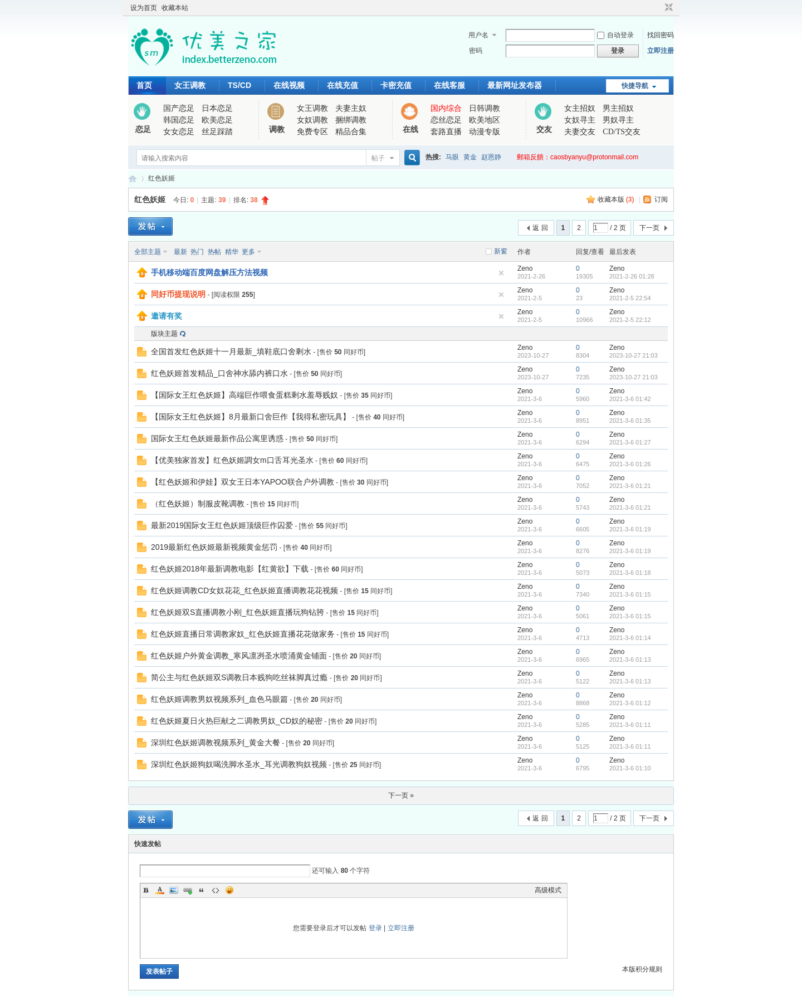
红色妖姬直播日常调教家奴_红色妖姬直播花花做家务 (243, 633)
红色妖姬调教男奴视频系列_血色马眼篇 (219, 699)
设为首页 (143, 8)
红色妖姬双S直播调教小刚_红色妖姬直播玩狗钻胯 (237, 612)
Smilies (229, 890)
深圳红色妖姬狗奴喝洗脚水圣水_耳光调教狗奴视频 (239, 764)
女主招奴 (579, 108)
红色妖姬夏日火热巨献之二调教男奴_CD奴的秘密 (236, 720)
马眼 (452, 157)
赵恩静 (491, 157)
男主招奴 (618, 108)
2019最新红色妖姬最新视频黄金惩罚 (214, 547)
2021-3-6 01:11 (630, 724)
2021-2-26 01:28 (631, 276)
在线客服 (449, 85)
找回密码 (660, 35)
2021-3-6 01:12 (630, 703)
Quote (201, 890)
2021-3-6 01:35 (630, 420)
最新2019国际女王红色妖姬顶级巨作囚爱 (222, 525)
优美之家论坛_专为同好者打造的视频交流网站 (132, 178)
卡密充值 (396, 85)
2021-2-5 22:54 (630, 298)
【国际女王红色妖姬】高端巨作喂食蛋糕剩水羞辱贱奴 (244, 394)
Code (215, 890)
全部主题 (147, 252)
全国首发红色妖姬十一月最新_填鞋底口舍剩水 (231, 351)
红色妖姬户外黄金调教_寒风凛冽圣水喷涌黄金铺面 (239, 655)
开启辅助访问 (658, 8)
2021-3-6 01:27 (630, 442)
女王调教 (190, 85)
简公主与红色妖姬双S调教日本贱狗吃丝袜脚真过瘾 (239, 677)
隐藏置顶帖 (501, 273)
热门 (197, 252)
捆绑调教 (350, 120)
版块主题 (164, 334)
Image (173, 890)
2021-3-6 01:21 (630, 485)
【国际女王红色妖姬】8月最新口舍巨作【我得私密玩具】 (250, 416)
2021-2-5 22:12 (630, 319)
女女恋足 (178, 132)
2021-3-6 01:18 (630, 572)
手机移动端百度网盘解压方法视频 (209, 272)
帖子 (378, 158)
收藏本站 (175, 8)
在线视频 (289, 85)
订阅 (661, 199)
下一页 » (401, 795)
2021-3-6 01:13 (630, 659)
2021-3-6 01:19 (630, 529)
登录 (375, 928)
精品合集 (350, 132)
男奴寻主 (618, 120)
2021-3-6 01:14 (630, 637)
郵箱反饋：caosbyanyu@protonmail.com (577, 157)
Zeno (524, 268)
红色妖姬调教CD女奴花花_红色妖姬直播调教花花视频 (244, 590)
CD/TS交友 (621, 132)
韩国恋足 (178, 120)
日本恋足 (217, 108)
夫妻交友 (579, 132)
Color (159, 890)
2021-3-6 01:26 (630, 464)
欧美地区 (484, 120)
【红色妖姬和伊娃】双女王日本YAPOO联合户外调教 (242, 481)
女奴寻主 (579, 120)
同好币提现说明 (178, 294)
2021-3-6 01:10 (630, 768)
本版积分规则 (642, 969)
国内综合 (446, 108)
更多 (248, 252)
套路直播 (446, 132)
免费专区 (312, 132)
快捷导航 (635, 86)
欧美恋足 (217, 120)
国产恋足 (178, 108)
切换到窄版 (667, 8)
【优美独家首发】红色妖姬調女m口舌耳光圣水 (232, 460)
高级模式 (548, 890)
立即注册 (660, 51)
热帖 (214, 252)
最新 (180, 252)
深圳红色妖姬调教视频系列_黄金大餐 (215, 742)
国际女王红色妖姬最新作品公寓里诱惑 (217, 438)
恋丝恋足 (446, 120)
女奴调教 (312, 120)
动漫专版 (484, 132)
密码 (475, 51)
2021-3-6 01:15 (630, 594)
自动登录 (615, 35)
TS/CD (239, 85)
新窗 (500, 251)
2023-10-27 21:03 (633, 355)
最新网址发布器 (514, 85)
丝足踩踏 (217, 132)
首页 (144, 85)
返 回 (539, 228)
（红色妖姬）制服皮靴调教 (197, 503)
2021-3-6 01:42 (630, 398)
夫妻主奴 (350, 108)
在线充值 (342, 85)
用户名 (478, 35)
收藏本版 (616, 199)
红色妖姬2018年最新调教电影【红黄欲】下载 (230, 568)
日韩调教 (484, 108)
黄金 (470, 157)
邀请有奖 (166, 315)
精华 (231, 252)
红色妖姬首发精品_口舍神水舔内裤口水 (219, 373)
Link (187, 890)
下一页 (649, 228)
